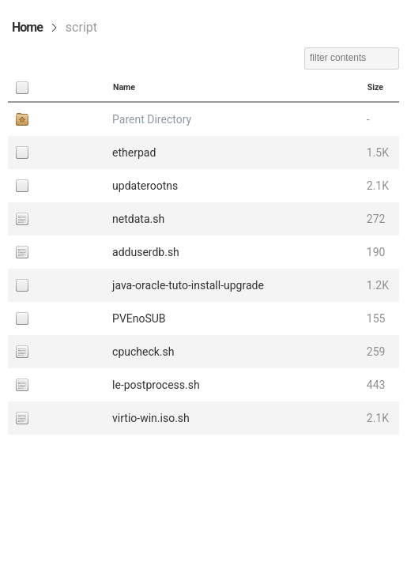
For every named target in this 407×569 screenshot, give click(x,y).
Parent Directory (151, 119)
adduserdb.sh (145, 252)
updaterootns (145, 185)
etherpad (134, 152)
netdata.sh (138, 219)
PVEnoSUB (139, 318)
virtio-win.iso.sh (151, 418)
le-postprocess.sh (156, 385)
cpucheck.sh (143, 351)
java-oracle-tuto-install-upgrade (188, 285)
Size (375, 87)
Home (27, 27)
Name (124, 87)
